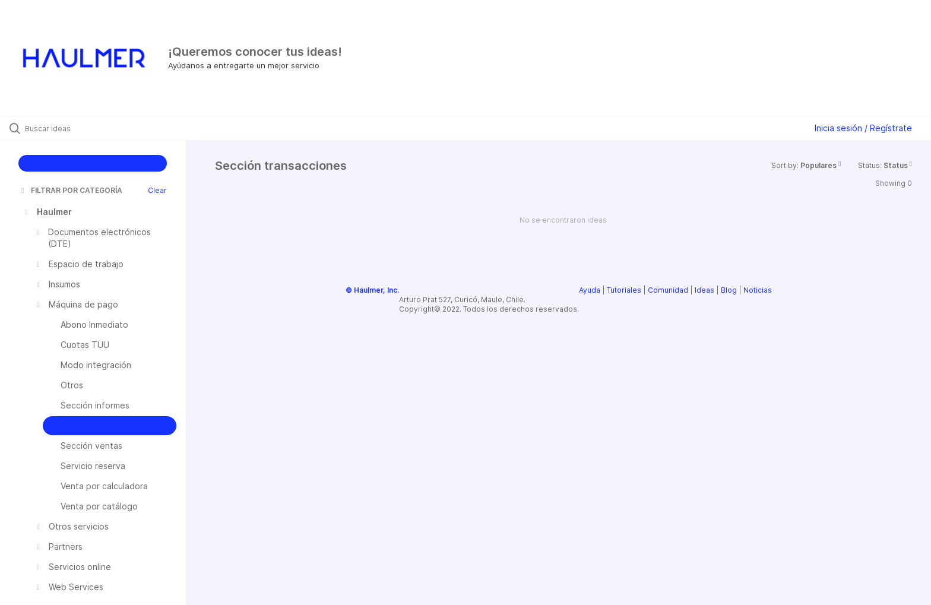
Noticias (757, 290)
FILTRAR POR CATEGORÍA (70, 190)
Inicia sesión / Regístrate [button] (863, 128)
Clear (157, 190)
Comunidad (668, 290)
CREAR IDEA (92, 163)
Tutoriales (624, 290)
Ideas (704, 290)
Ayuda (589, 290)
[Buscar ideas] (108, 128)
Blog (729, 290)
